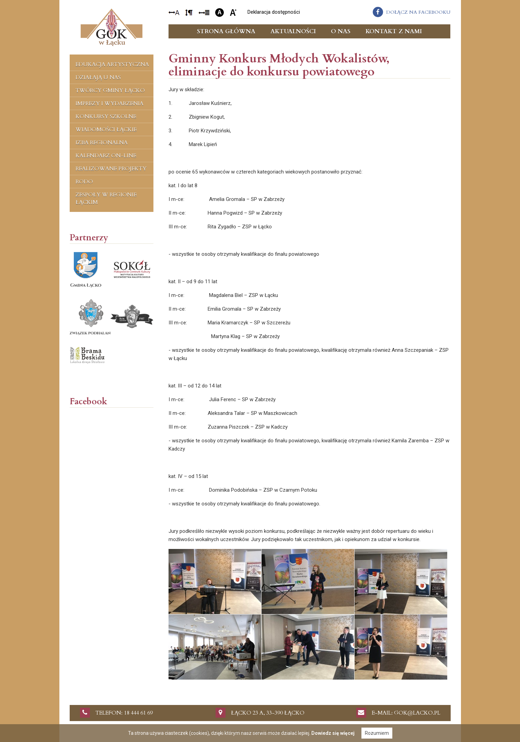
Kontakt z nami (394, 31)
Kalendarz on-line (106, 155)
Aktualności (293, 31)
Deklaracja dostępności (273, 12)
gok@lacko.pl (417, 713)
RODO (84, 182)
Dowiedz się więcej (333, 733)
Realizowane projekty (111, 168)
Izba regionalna (102, 142)
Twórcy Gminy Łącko (110, 90)
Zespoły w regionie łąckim (106, 198)
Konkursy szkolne (106, 116)
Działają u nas (98, 77)
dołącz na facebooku (418, 12)
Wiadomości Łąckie (106, 129)
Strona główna (226, 31)
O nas (340, 31)
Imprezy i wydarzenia (109, 103)
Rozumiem (377, 733)
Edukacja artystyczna (112, 64)
